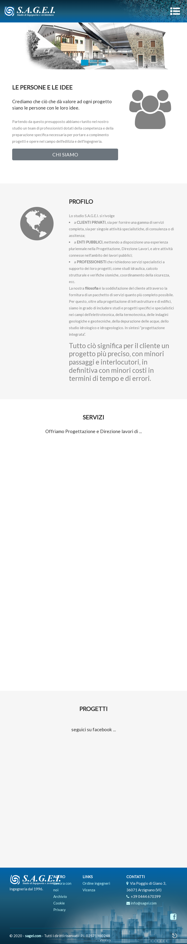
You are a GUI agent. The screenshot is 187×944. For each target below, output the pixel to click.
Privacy (59, 909)
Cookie (59, 903)
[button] (14, 46)
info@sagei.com (144, 903)
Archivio (60, 896)
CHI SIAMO (65, 154)
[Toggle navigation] (175, 11)
